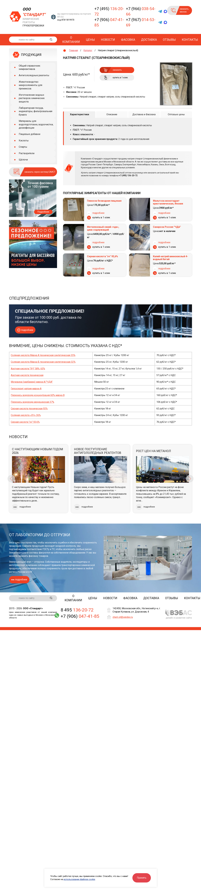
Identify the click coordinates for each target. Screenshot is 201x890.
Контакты (190, 39)
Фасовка (128, 39)
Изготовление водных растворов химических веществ (32, 98)
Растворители (26, 153)
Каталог (87, 50)
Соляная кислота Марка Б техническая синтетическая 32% (43, 361)
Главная (73, 50)
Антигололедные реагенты (34, 75)
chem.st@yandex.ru (123, 617)
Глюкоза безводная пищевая (104, 200)
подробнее (98, 213)
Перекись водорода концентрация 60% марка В (38, 395)
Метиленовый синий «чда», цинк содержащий (103, 228)
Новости (108, 39)
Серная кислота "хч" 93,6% (102, 256)
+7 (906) (109, 22)
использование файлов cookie (79, 879)
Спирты (23, 146)
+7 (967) (140, 22)
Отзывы (169, 39)
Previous (11, 478)
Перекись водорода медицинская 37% (32, 402)
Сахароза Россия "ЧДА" (167, 227)
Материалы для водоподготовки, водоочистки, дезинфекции (36, 124)
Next (189, 478)
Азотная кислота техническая (27, 375)
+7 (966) (140, 11)
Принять (141, 877)
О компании (71, 40)
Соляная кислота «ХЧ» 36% (26, 415)
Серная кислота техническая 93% (29, 408)
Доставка (149, 39)
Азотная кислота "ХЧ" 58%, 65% (28, 368)
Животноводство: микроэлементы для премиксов (30, 85)
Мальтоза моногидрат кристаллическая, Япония (168, 202)
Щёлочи (23, 159)
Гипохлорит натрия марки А (26, 388)
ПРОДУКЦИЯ (31, 55)
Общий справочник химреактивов (29, 67)
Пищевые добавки (29, 134)
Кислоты (24, 140)
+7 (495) (109, 11)
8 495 (77, 610)
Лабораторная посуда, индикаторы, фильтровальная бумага (35, 111)
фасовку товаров (38, 556)
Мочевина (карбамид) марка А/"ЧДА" (32, 381)
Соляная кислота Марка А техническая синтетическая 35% (43, 355)
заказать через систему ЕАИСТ (39, 172)
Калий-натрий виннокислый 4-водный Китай (170, 258)
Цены (90, 39)
